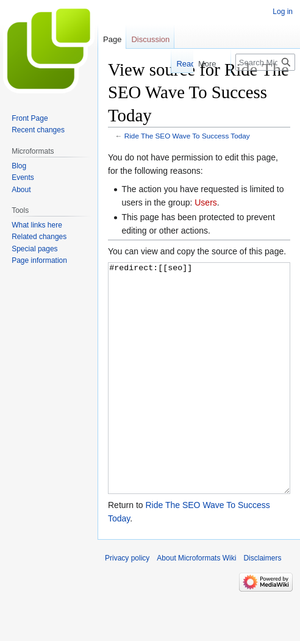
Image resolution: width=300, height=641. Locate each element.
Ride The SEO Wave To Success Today (187, 136)
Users (206, 202)
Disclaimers (262, 604)
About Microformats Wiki (196, 604)
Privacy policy (127, 604)
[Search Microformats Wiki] (265, 62)
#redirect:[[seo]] (199, 401)
